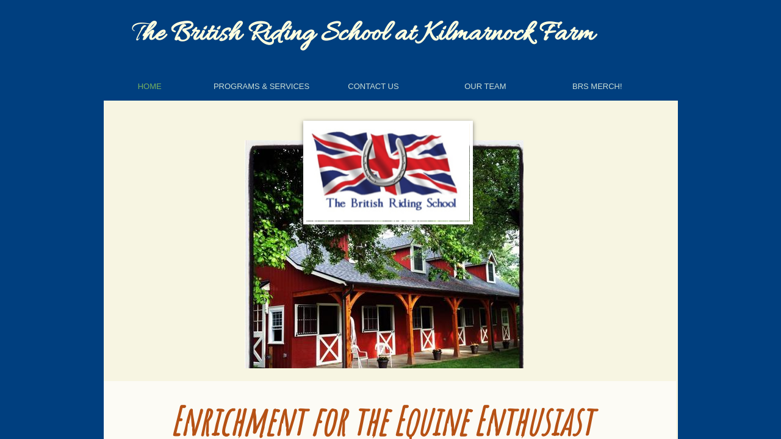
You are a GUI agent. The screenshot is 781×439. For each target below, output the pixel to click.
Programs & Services (261, 86)
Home (150, 86)
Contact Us (373, 86)
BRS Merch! (597, 86)
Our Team (485, 86)
